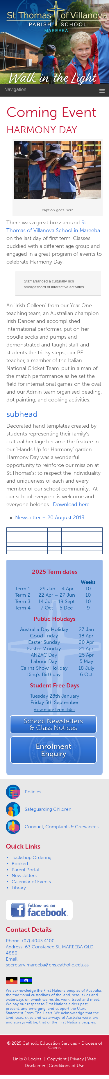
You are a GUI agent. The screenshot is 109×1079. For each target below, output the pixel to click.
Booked (20, 863)
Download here (71, 504)
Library (19, 887)
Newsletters (24, 875)
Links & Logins (27, 1059)
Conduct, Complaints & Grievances (62, 826)
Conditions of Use (66, 1065)
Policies (33, 791)
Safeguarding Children (48, 809)
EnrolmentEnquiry (53, 750)
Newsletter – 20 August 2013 (49, 517)
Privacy (77, 1059)
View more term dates (54, 709)
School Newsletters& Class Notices (53, 724)
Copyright (57, 1059)
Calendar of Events (31, 881)
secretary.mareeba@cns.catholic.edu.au (47, 965)
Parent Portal (25, 869)
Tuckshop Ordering (31, 857)
